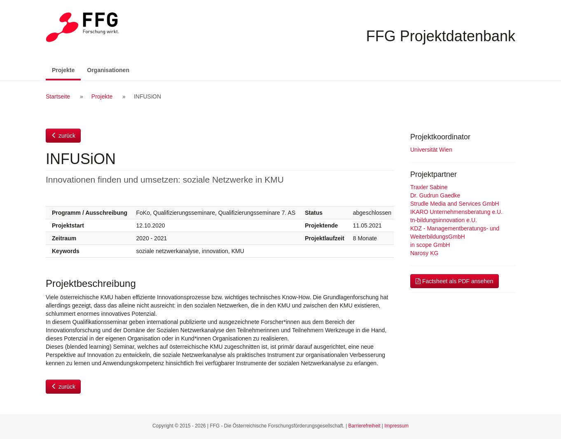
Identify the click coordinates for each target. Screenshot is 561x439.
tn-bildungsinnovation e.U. (443, 220)
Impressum (396, 426)
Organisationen (108, 70)
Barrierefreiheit (364, 426)
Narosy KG (424, 253)
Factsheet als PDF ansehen (454, 281)
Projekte (66, 69)
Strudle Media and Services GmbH (454, 203)
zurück (63, 135)
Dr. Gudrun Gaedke (435, 195)
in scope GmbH (430, 245)
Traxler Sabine (429, 187)
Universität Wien (431, 149)
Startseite (58, 96)
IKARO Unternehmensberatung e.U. (456, 212)
